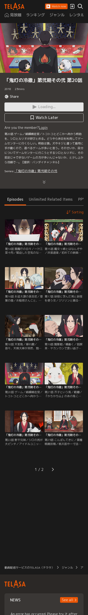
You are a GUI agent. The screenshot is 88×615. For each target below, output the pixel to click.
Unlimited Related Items (51, 199)
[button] (56, 6)
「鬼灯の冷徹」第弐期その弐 (36, 171)
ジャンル (67, 568)
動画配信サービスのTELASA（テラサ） (29, 568)
